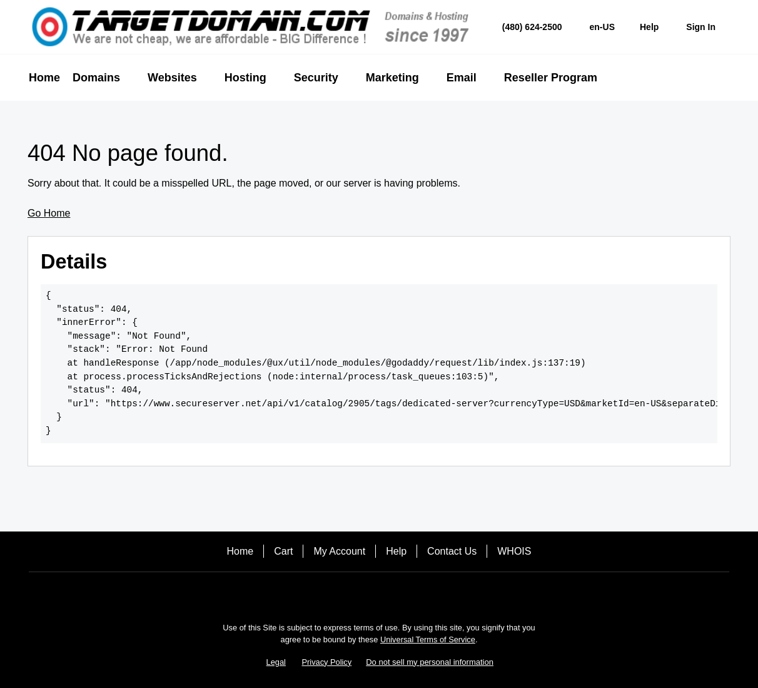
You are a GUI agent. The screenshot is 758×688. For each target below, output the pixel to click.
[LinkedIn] (414, 593)
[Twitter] (379, 593)
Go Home (49, 213)
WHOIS (514, 551)
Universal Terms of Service (427, 639)
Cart (283, 551)
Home (240, 551)
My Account (339, 551)
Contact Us (452, 551)
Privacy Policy (327, 662)
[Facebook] (343, 593)
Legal (276, 662)
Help (396, 551)
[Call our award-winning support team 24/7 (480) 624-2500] (649, 27)
